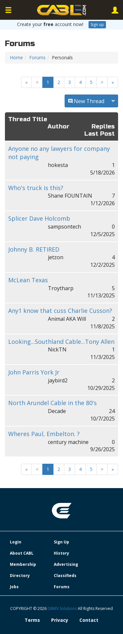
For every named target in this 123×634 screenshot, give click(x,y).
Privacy (59, 620)
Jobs (14, 587)
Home (16, 57)
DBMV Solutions (63, 608)
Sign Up (61, 542)
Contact (88, 620)
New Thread (91, 101)
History (61, 553)
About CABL (21, 553)
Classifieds (65, 575)
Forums (37, 57)
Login (15, 542)
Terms (32, 620)
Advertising (66, 564)
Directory (20, 575)
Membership (23, 564)
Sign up (97, 24)
